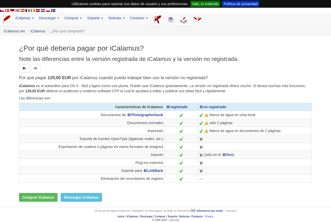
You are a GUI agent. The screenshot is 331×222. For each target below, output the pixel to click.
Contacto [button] (139, 18)
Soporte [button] (95, 18)
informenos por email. (209, 210)
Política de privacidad (241, 4)
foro (229, 155)
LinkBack (155, 171)
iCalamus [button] (24, 18)
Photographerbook (147, 115)
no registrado (214, 107)
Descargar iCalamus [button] (81, 197)
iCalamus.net (14, 31)
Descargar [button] (49, 18)
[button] (24, 68)
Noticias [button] (116, 18)
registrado (179, 107)
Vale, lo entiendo (205, 4)
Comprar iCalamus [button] (38, 197)
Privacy (209, 216)
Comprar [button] (73, 18)
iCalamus (37, 31)
